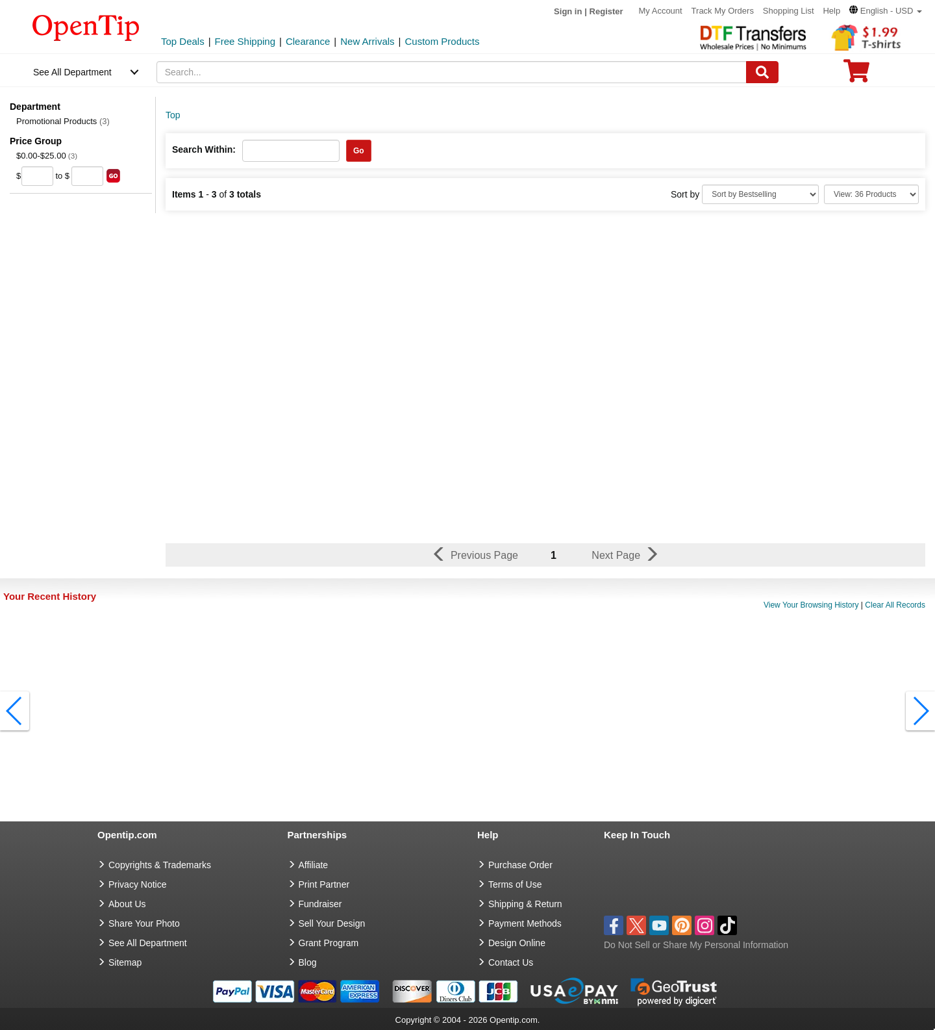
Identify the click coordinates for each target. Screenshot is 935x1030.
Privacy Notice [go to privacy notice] (137, 884)
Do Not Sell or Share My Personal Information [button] (696, 945)
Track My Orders (723, 11)
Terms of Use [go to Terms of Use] (515, 884)
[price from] (37, 176)
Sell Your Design (332, 923)
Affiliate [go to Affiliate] (314, 865)
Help (831, 11)
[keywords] (451, 72)
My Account (660, 11)
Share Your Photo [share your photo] (144, 923)
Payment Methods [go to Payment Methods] (525, 923)
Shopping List (788, 11)
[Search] (762, 72)
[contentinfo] (86, 26)
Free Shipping (245, 41)
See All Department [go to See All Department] (147, 943)
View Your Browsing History (811, 605)
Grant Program (329, 943)
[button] (885, 11)
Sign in (568, 11)
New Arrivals (367, 41)
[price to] (87, 176)
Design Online (516, 943)
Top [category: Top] (173, 115)
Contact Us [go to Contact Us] (510, 962)
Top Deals (183, 41)
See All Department (72, 72)
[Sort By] (760, 194)
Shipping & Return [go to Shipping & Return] (525, 904)
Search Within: (204, 149)
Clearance (308, 41)
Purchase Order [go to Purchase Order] (520, 865)
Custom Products (442, 41)
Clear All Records (895, 605)
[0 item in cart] (856, 75)
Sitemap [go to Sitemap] (125, 962)
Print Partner (324, 884)
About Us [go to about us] (127, 904)
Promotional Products (63, 121)
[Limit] (871, 194)
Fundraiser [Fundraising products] (320, 904)
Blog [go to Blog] (308, 962)
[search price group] (113, 176)
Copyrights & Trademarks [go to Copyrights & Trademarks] (159, 865)
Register (606, 11)
